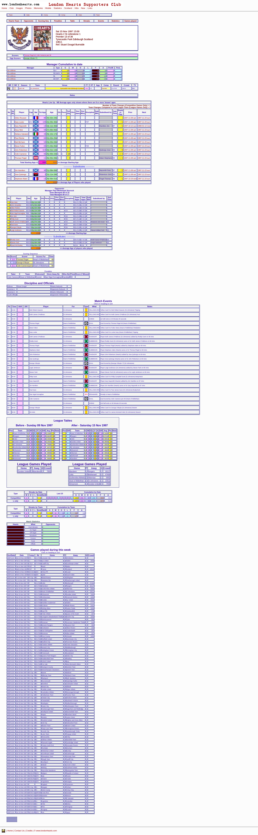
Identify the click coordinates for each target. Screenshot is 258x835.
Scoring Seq (43, 21)
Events (101, 21)
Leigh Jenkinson (16, 230)
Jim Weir (14, 216)
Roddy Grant (15, 240)
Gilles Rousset (20, 118)
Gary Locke (19, 122)
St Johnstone (34, 88)
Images (19, 8)
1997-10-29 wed (130, 179)
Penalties (58, 21)
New (83, 8)
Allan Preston (15, 208)
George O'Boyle (16, 227)
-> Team (97, 15)
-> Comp (62, 15)
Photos (28, 8)
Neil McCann (20, 142)
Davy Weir (19, 130)
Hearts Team (14, 21)
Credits (29, 831)
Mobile (48, 8)
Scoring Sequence (30, 254)
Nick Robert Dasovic (17, 210)
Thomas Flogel (21, 158)
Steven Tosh (15, 242)
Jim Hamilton (20, 170)
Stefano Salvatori (21, 134)
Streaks (86, 21)
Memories (38, 8)
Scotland (68, 8)
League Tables (63, 420)
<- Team (10, 15)
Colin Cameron (21, 154)
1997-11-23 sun (144, 118)
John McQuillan (16, 205)
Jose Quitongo (20, 174)
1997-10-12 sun (130, 126)
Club (12, 8)
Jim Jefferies (11, 70)
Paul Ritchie (19, 138)
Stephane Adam (21, 179)
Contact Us (19, 831)
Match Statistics (33, 521)
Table (72, 21)
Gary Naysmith (21, 126)
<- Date (27, 15)
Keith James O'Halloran (18, 222)
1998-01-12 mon (144, 126)
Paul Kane (14, 224)
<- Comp (45, 15)
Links (90, 8)
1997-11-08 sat (130, 118)
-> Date (79, 15)
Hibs (76, 8)
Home (4, 8)
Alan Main (14, 202)
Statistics (58, 8)
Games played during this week (51, 549)
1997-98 (21, 88)
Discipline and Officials (39, 283)
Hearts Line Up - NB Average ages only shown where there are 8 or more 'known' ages (79, 102)
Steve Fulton (20, 146)
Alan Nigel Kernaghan (18, 213)
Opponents (28, 21)
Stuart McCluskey (17, 245)
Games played (130, 21)
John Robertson (21, 150)
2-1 (87, 88)
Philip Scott (14, 219)
